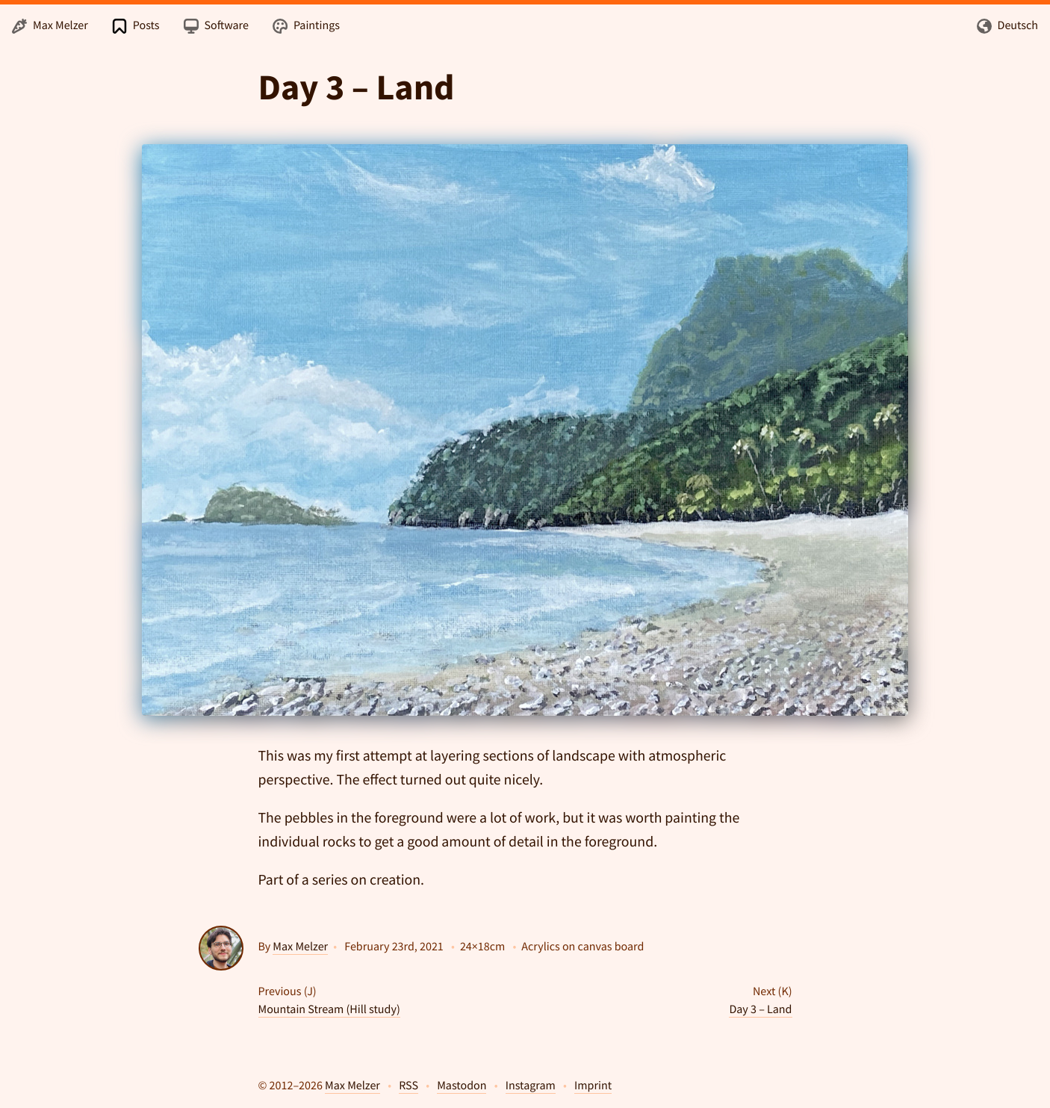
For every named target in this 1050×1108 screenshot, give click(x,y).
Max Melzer (300, 946)
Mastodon (461, 1085)
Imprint (593, 1085)
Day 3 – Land (760, 1009)
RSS (408, 1085)
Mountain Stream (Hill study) (329, 1009)
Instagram (531, 1085)
